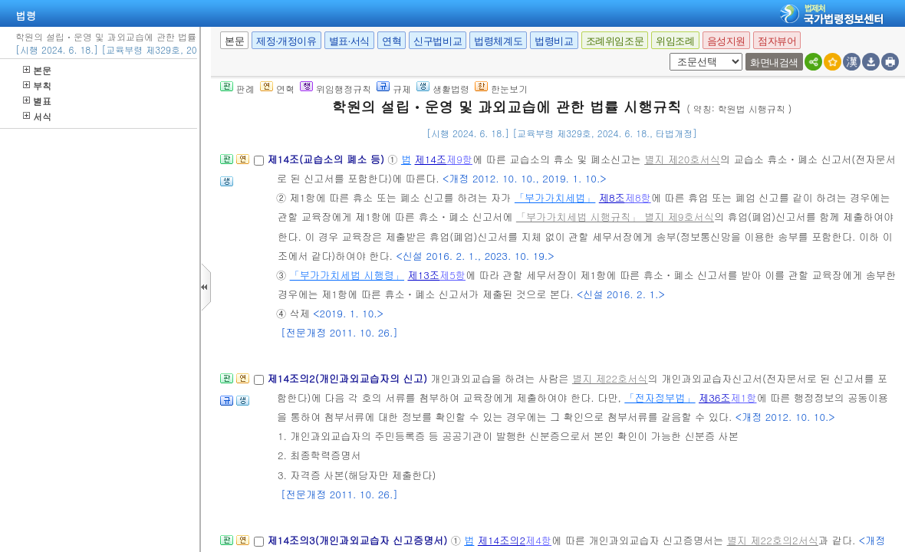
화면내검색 (774, 62)
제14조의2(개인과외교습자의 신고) (348, 378)
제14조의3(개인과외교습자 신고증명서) (358, 540)
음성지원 (726, 41)
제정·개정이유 (286, 41)
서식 (37, 116)
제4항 (538, 540)
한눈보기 (501, 88)
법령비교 (554, 41)
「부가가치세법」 (555, 197)
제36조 (715, 397)
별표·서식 (349, 41)
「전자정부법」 (659, 397)
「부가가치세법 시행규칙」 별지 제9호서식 (615, 216)
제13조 (423, 275)
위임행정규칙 (335, 88)
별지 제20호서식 (682, 159)
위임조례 (675, 41)
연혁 (391, 41)
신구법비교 (437, 41)
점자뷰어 (777, 41)
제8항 (638, 197)
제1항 (744, 397)
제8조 (612, 197)
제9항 (459, 159)
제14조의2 (501, 540)
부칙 (37, 85)
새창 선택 (667, 53)
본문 (37, 70)
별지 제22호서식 (610, 378)
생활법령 (442, 88)
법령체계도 (498, 41)
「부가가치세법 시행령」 (347, 275)
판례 (237, 88)
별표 (37, 100)
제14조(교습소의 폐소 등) (327, 159)
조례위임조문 (615, 41)
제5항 (452, 275)
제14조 (431, 159)
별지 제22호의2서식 (772, 540)
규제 (394, 88)
